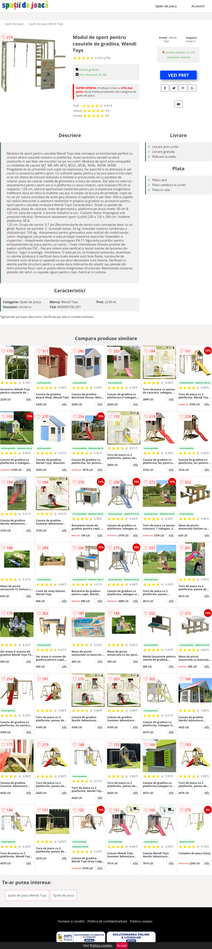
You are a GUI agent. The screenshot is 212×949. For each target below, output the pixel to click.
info (28, 399)
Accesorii (198, 6)
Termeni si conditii (71, 921)
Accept (122, 945)
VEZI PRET (178, 75)
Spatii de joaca (166, 6)
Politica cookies (141, 921)
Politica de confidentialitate (107, 921)
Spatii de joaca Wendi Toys (46, 24)
